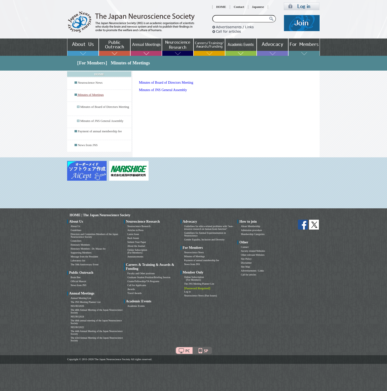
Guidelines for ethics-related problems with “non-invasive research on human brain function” (208, 227)
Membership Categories (253, 234)
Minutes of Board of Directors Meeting (104, 107)
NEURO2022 (77, 327)
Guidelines (76, 230)
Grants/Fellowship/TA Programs (143, 281)
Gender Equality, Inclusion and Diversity (204, 239)
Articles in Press (135, 230)
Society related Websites (253, 251)
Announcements (135, 256)
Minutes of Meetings (194, 256)
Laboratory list (78, 260)
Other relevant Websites (253, 255)
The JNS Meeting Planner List (86, 302)
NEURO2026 (77, 306)
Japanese (258, 7)
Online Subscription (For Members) (137, 251)
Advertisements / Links (252, 270)
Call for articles (248, 274)
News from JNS (87, 145)
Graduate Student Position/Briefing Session (148, 277)
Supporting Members (81, 252)
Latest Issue (133, 234)
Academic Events (136, 306)
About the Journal (136, 246)
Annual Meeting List (81, 298)
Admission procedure (251, 230)
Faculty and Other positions (141, 273)
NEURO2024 (77, 316)
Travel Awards (134, 293)
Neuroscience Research (139, 226)
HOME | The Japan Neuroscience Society (100, 215)
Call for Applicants (136, 285)
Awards (131, 289)
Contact (239, 7)
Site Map (245, 266)
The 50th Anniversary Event (84, 264)
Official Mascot (78, 281)
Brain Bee (75, 277)
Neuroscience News (90, 82)
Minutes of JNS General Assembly (101, 121)
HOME (221, 7)
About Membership (250, 226)
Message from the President (84, 256)
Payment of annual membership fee (100, 131)
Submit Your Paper (136, 242)
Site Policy (246, 258)
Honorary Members (80, 244)
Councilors (76, 240)
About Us (75, 226)
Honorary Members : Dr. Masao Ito (88, 248)
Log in (187, 291)
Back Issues (133, 238)
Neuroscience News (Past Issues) (200, 295)
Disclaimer (246, 262)
